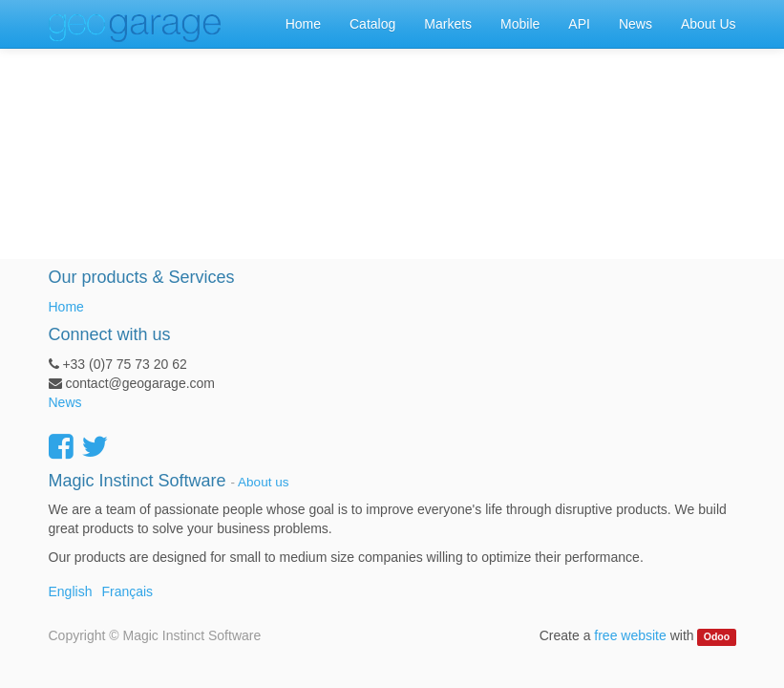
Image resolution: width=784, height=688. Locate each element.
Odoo (717, 636)
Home (66, 306)
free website (630, 635)
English (71, 591)
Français (127, 591)
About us (263, 482)
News (65, 402)
